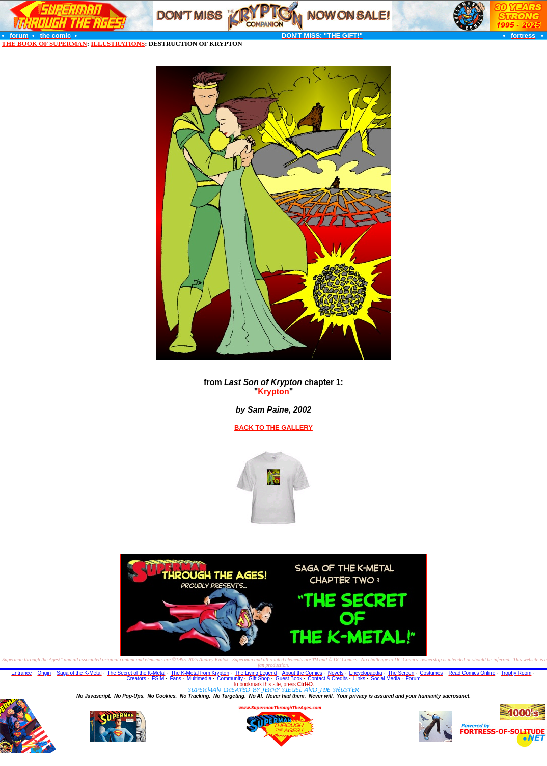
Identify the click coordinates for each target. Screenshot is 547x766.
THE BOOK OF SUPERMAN (44, 43)
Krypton (273, 391)
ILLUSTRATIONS (118, 43)
